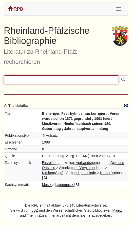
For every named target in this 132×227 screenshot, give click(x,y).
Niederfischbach (112, 173)
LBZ (34, 210)
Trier (30, 215)
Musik (47, 185)
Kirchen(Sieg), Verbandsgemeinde (69, 173)
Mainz (117, 210)
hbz (83, 215)
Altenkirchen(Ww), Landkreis (82, 168)
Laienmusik (64, 185)
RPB (15, 9)
